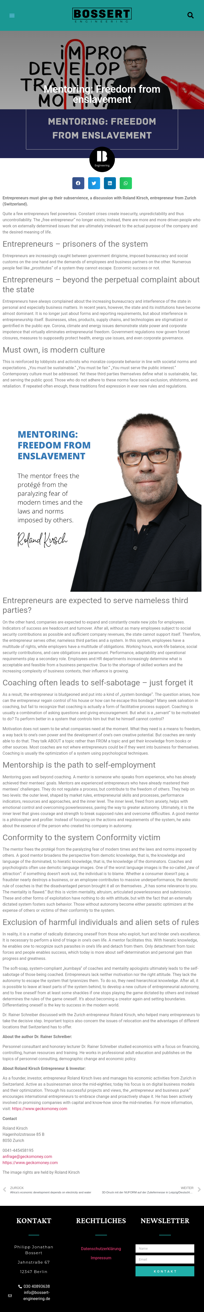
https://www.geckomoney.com (40, 1108)
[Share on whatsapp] (126, 183)
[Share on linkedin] (110, 183)
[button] (12, 15)
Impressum (101, 1257)
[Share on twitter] (94, 183)
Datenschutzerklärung (101, 1248)
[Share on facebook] (78, 183)
